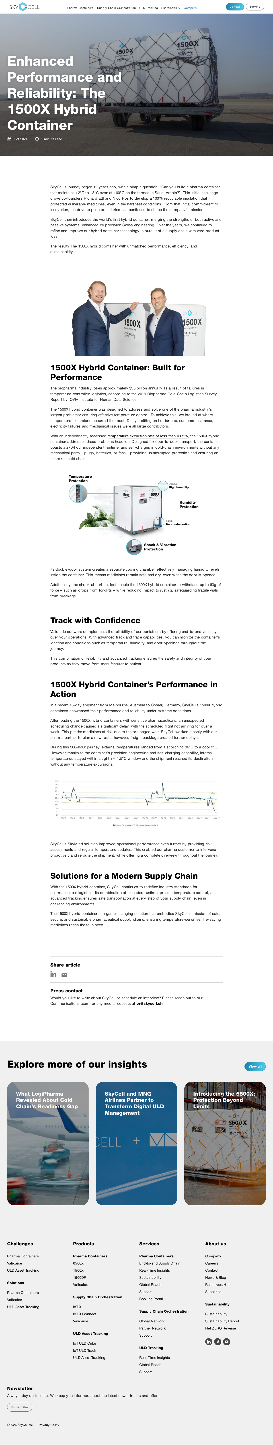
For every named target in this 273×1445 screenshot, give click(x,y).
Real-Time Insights (154, 1270)
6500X (78, 1263)
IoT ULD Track (84, 1350)
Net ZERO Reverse (220, 1328)
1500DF (79, 1277)
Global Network (151, 1321)
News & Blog (215, 1277)
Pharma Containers (80, 8)
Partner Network (152, 1328)
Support (145, 1292)
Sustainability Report (222, 1321)
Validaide (58, 631)
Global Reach (150, 1284)
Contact (235, 7)
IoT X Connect (84, 1314)
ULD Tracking (148, 8)
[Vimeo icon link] (217, 1341)
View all (255, 1066)
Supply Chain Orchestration (116, 8)
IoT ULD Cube (84, 1343)
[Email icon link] (64, 974)
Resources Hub (217, 1284)
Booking (255, 7)
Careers (211, 1263)
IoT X (77, 1307)
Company (190, 8)
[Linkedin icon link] (53, 974)
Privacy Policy (49, 1425)
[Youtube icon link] (226, 1341)
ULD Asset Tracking (23, 1270)
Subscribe (213, 1292)
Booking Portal (151, 1299)
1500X (78, 1270)
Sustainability (170, 8)
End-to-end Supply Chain (160, 1263)
